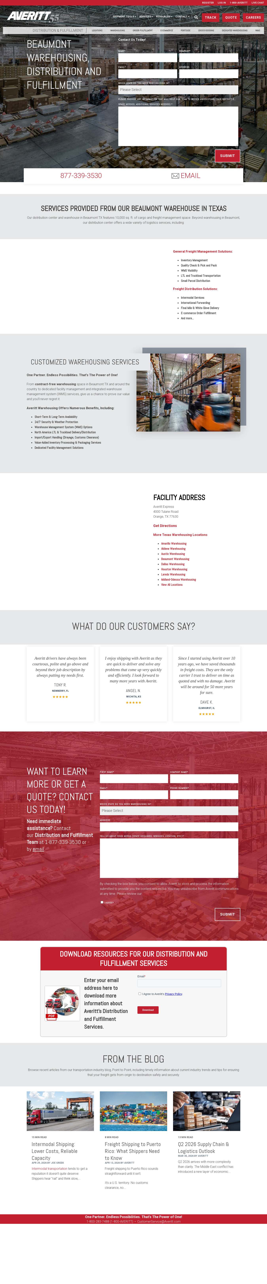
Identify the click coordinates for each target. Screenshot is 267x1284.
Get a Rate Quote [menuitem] (131, 1254)
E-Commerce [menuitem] (166, 30)
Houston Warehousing (174, 569)
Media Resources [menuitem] (233, 1254)
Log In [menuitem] (222, 2)
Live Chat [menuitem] (258, 2)
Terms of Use (179, 1274)
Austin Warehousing (173, 554)
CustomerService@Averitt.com (159, 1221)
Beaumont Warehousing (175, 559)
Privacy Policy (159, 1274)
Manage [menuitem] (54, 1254)
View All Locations (172, 585)
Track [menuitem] (39, 1254)
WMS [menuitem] (257, 30)
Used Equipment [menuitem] (176, 1254)
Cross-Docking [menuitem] (206, 30)
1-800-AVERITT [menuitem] (239, 2)
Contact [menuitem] (181, 16)
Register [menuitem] (208, 2)
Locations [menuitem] (97, 30)
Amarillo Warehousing (174, 543)
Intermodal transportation (49, 1169)
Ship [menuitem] (26, 1254)
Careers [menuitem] (153, 1254)
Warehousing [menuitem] (117, 30)
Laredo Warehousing (173, 574)
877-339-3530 (81, 176)
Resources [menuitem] (163, 16)
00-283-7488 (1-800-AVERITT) (112, 1221)
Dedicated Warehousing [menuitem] (234, 30)
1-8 (89, 1221)
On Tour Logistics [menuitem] (203, 1254)
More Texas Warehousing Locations (180, 535)
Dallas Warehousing (173, 564)
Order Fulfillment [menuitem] (142, 30)
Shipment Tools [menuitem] (123, 16)
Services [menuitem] (145, 16)
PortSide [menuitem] (185, 30)
